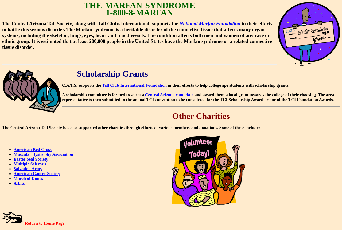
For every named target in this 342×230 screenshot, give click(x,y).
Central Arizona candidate (169, 95)
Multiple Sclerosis (30, 164)
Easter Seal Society (31, 159)
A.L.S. (19, 183)
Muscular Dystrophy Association (43, 154)
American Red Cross (33, 149)
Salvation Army (28, 168)
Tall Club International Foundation (134, 85)
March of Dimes (28, 178)
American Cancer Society (37, 173)
